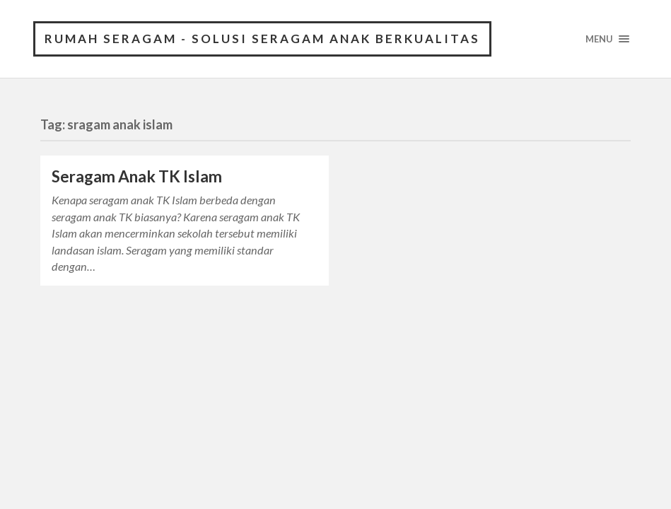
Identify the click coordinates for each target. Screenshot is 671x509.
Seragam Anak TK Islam (137, 176)
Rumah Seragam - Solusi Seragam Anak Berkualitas (262, 38)
